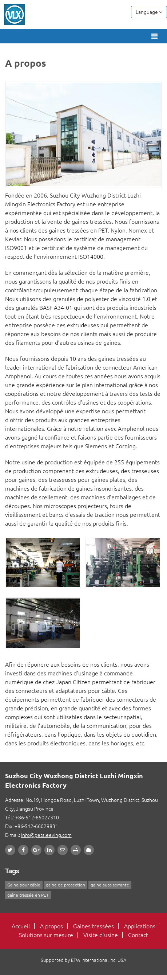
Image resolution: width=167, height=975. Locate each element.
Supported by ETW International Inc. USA (83, 960)
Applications (139, 926)
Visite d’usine (100, 935)
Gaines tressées (93, 926)
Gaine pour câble (23, 884)
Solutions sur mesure (46, 935)
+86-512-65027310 (37, 817)
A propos (51, 926)
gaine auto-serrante (110, 884)
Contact (138, 935)
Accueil (21, 926)
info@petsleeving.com (46, 835)
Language (149, 12)
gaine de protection (65, 884)
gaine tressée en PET (28, 895)
